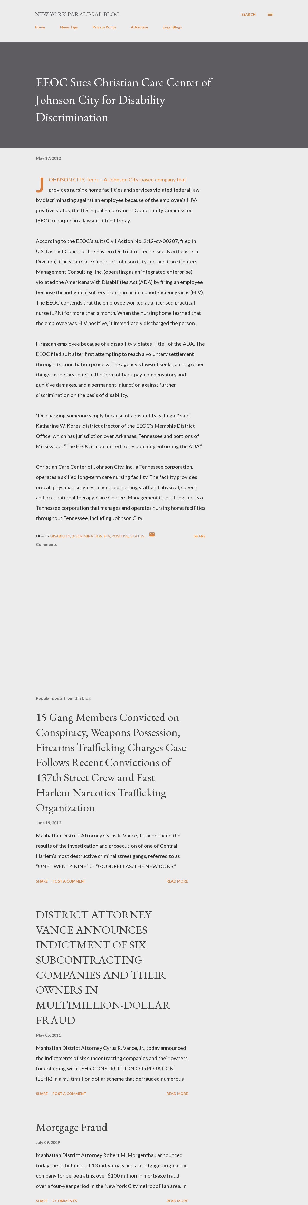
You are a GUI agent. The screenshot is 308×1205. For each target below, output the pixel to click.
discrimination (87, 536)
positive (120, 536)
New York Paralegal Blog (77, 14)
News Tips (69, 27)
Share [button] (199, 536)
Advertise (139, 27)
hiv (107, 536)
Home (40, 27)
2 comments (64, 1201)
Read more (177, 881)
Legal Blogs (172, 27)
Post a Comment (69, 881)
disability (60, 536)
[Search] (248, 14)
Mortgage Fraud (72, 1127)
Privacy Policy (104, 27)
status (137, 536)
